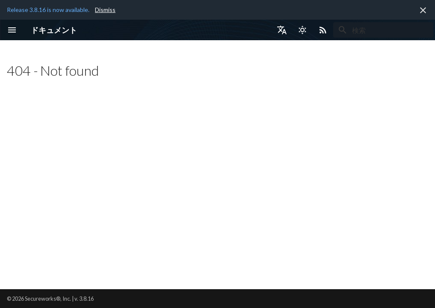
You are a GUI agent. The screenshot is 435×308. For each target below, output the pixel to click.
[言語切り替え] (281, 29)
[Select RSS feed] (322, 29)
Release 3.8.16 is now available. (48, 9)
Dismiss (105, 9)
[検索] (383, 30)
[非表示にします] (423, 10)
